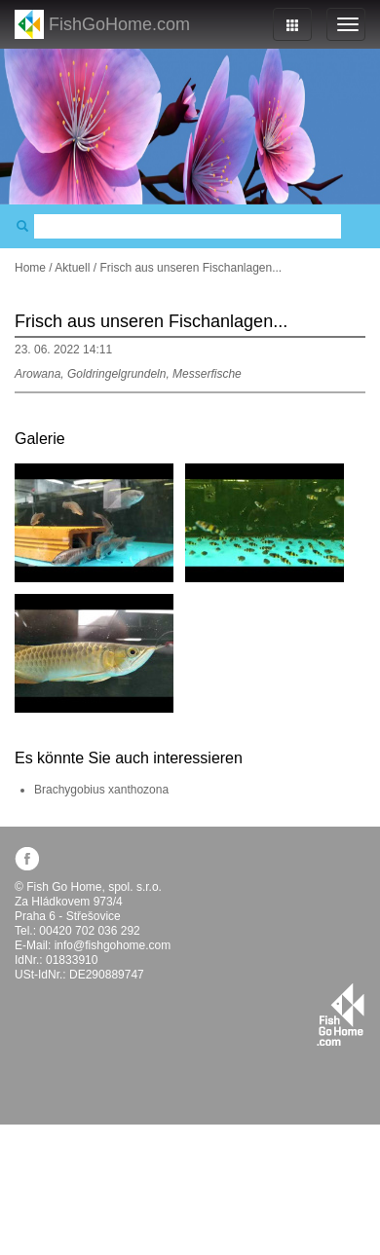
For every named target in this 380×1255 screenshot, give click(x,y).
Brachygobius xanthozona (101, 789)
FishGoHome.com (119, 24)
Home (30, 268)
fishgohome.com (340, 1014)
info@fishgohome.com (113, 945)
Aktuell (72, 268)
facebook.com (27, 858)
